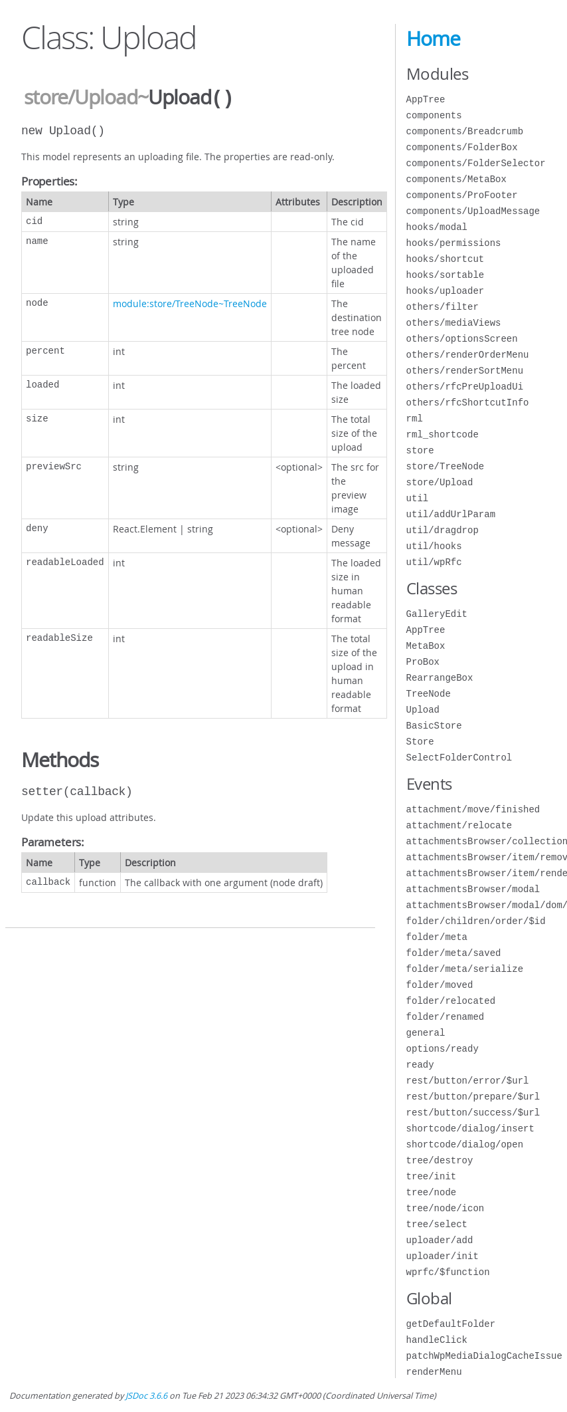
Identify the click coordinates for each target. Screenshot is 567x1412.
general (426, 1032)
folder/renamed (445, 1016)
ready (420, 1064)
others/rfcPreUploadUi (464, 386)
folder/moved (439, 985)
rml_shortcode (442, 434)
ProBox (423, 661)
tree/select (436, 1224)
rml (414, 418)
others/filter (442, 306)
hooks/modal (436, 227)
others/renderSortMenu (464, 370)
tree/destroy (439, 1160)
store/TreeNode (445, 466)
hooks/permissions (453, 243)
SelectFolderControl (459, 757)
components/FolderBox (462, 147)
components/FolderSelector (476, 163)
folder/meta (436, 937)
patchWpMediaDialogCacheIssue (484, 1356)
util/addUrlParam (450, 514)
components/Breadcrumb (464, 131)
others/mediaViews (453, 322)
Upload (423, 709)
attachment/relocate (459, 825)
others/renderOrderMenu (467, 354)
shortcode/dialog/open (464, 1144)
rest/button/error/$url (467, 1080)
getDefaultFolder (450, 1324)
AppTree (426, 99)
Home (433, 38)
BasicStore (434, 725)
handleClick (436, 1340)
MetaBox (426, 646)
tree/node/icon (445, 1208)
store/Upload (80, 97)
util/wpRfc (434, 562)
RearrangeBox (439, 677)
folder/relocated (450, 1001)
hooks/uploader (445, 291)
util (417, 498)
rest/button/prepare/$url (473, 1096)
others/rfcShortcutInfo (467, 402)
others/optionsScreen (462, 338)
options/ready (442, 1048)
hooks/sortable (445, 275)
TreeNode (428, 693)
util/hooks (434, 546)
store (420, 450)
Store (420, 741)
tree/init (431, 1176)
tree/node (431, 1192)
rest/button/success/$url (473, 1112)
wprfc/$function (448, 1272)
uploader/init (442, 1256)
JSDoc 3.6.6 (146, 1395)
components (434, 115)
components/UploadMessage (473, 211)
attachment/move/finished (473, 809)
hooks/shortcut (445, 259)
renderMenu (434, 1371)
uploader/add (439, 1240)
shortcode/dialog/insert (470, 1128)
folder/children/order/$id (476, 921)
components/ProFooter (462, 195)
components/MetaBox (456, 179)
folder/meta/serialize (464, 969)
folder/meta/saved (453, 953)
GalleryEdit (436, 614)
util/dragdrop (442, 530)
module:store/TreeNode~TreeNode (190, 302)
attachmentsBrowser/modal (473, 889)
